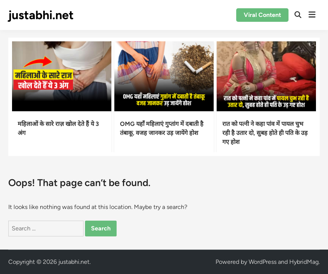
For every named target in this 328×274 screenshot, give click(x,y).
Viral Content (262, 14)
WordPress (262, 261)
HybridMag (304, 261)
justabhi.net (41, 15)
